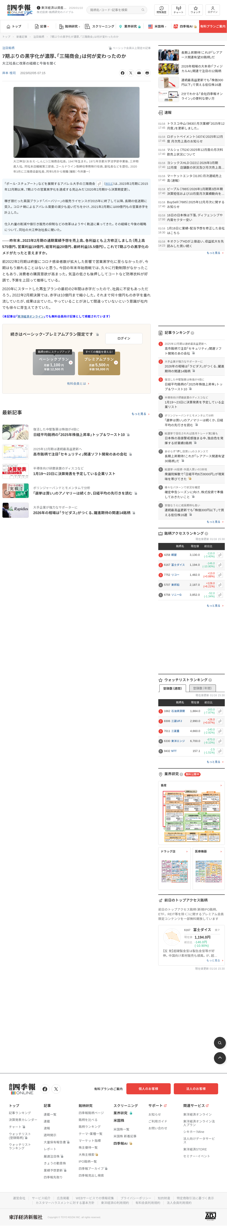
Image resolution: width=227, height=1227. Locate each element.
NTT (174, 751)
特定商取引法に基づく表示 (197, 1197)
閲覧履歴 (161, 10)
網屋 (174, 554)
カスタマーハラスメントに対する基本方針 (64, 1202)
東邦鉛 (175, 584)
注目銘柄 (38, 36)
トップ (14, 26)
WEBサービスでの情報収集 (94, 1197)
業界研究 (129, 26)
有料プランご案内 (212, 26)
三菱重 (175, 731)
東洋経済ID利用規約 (115, 1202)
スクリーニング (99, 26)
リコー (175, 574)
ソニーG (176, 594)
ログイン (213, 9)
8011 (109, 183)
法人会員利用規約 (180, 1202)
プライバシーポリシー (136, 1197)
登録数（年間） (202, 688)
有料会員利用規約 (148, 1202)
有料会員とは (76, 383)
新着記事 (21, 36)
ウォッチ (196, 10)
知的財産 (165, 1197)
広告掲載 (62, 1197)
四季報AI (185, 26)
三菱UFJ (176, 721)
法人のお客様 (198, 1089)
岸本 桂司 (9, 73)
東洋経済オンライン (31, 316)
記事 (42, 26)
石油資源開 (178, 711)
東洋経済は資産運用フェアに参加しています (54, 8)
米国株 (157, 27)
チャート (179, 10)
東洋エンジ (178, 741)
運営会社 (17, 1197)
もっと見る (138, 413)
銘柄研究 (69, 26)
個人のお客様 (154, 1089)
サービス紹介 (39, 1197)
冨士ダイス (178, 564)
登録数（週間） (172, 688)
